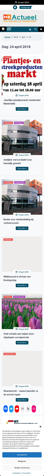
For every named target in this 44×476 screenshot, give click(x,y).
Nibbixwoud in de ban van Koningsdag (17, 278)
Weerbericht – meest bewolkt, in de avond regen (21, 393)
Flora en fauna (19, 297)
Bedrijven (8, 297)
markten (7, 57)
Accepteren (22, 455)
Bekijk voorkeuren (22, 468)
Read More (22, 109)
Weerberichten (10, 354)
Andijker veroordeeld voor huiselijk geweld (18, 161)
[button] (40, 426)
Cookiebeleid (16, 473)
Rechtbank (18, 123)
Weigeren (22, 461)
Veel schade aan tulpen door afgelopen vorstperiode (19, 335)
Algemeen (8, 123)
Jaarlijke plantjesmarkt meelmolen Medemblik (22, 102)
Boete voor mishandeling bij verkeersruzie (18, 221)
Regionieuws (19, 182)
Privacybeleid (26, 473)
